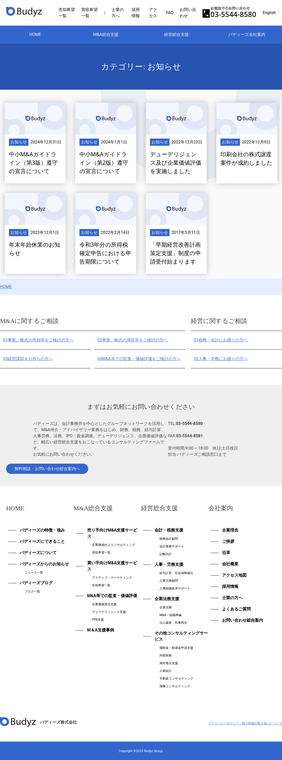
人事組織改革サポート (174, 588)
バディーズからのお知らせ (44, 563)
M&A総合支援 (105, 34)
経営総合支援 (176, 34)
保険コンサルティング (174, 686)
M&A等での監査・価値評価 (112, 595)
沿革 (226, 552)
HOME (35, 34)
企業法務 (165, 607)
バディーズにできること (42, 541)
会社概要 (230, 563)
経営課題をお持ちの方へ (28, 358)
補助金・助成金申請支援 (176, 648)
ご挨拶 (228, 541)
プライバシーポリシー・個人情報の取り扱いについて (245, 723)
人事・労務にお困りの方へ (221, 358)
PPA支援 (98, 619)
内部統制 (165, 655)
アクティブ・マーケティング (112, 577)
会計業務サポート (171, 546)
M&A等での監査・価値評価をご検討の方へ (138, 358)
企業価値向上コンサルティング (113, 545)
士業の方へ (232, 597)
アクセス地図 (234, 575)
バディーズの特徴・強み (42, 530)
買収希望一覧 (101, 552)
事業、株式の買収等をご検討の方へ (132, 340)
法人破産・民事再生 (173, 622)
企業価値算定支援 (104, 604)
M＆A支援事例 (100, 630)
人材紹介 (165, 671)
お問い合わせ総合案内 (242, 620)
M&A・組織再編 (170, 615)
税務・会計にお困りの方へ (221, 340)
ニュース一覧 (34, 572)
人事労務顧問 (168, 580)
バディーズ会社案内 (246, 34)
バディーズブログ (36, 582)
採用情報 (230, 586)
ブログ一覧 (32, 591)
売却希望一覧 (101, 585)
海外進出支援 (168, 663)
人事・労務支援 (169, 564)
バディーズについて (38, 552)
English (269, 12)
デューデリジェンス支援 (109, 612)
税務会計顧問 (168, 538)
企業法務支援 (167, 598)
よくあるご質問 (236, 609)
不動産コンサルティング (176, 678)
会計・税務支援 (169, 530)
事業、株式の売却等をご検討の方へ (38, 340)
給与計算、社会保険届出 (176, 573)
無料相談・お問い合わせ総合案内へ (47, 468)
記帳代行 (165, 554)
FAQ (170, 12)
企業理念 (230, 530)
